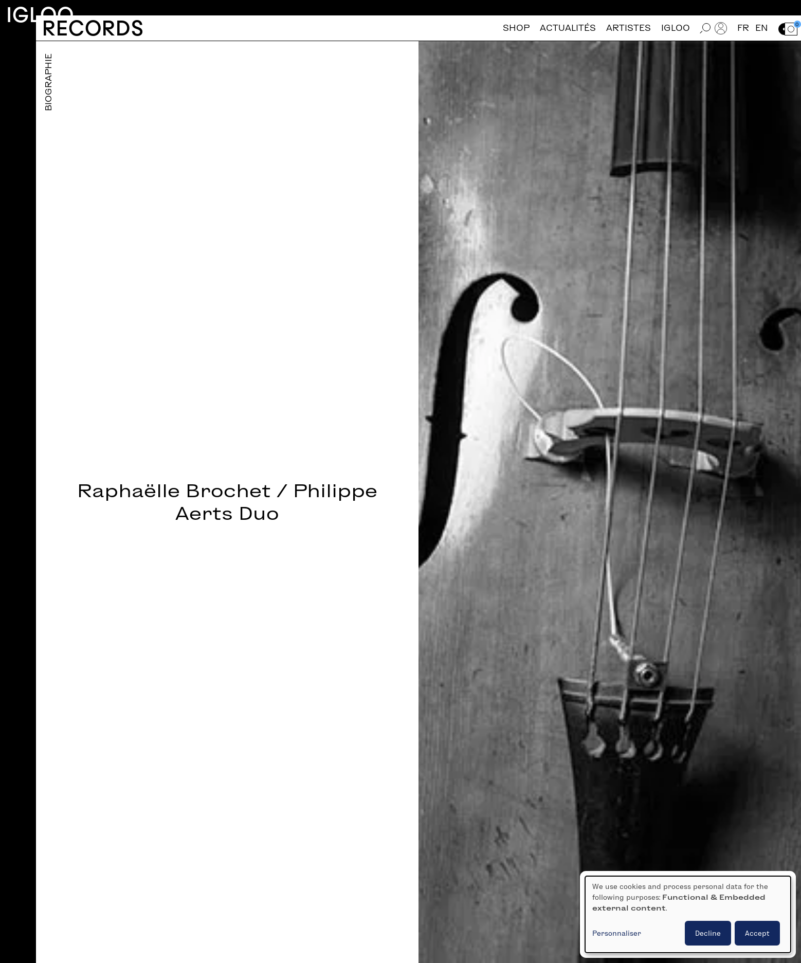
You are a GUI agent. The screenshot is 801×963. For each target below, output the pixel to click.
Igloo (40, 14)
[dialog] (688, 914)
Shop (516, 28)
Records (92, 28)
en (761, 28)
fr (743, 28)
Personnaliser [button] (616, 933)
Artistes (628, 28)
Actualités (568, 28)
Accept (757, 933)
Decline (708, 933)
